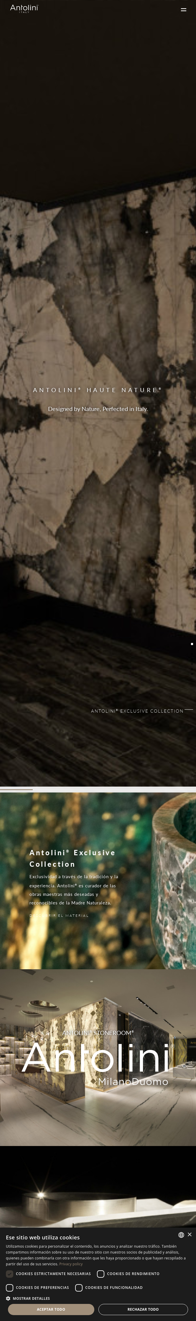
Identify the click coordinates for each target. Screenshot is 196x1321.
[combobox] (181, 1235)
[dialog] (98, 1274)
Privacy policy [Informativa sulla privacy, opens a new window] (71, 1263)
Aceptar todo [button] (51, 1309)
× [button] (189, 1235)
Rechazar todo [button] (143, 1309)
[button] (98, 1298)
